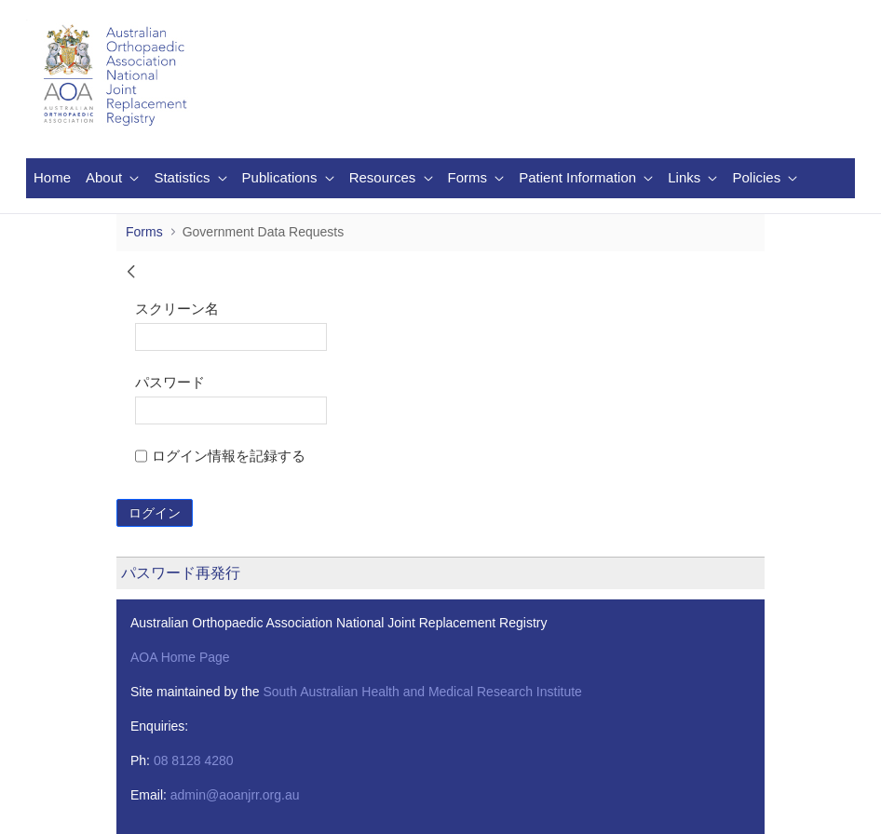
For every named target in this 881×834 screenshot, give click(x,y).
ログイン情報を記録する (220, 456)
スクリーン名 (177, 308)
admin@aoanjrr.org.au (235, 794)
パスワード (170, 382)
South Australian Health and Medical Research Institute (422, 691)
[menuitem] (52, 178)
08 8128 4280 (194, 760)
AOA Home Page (180, 657)
